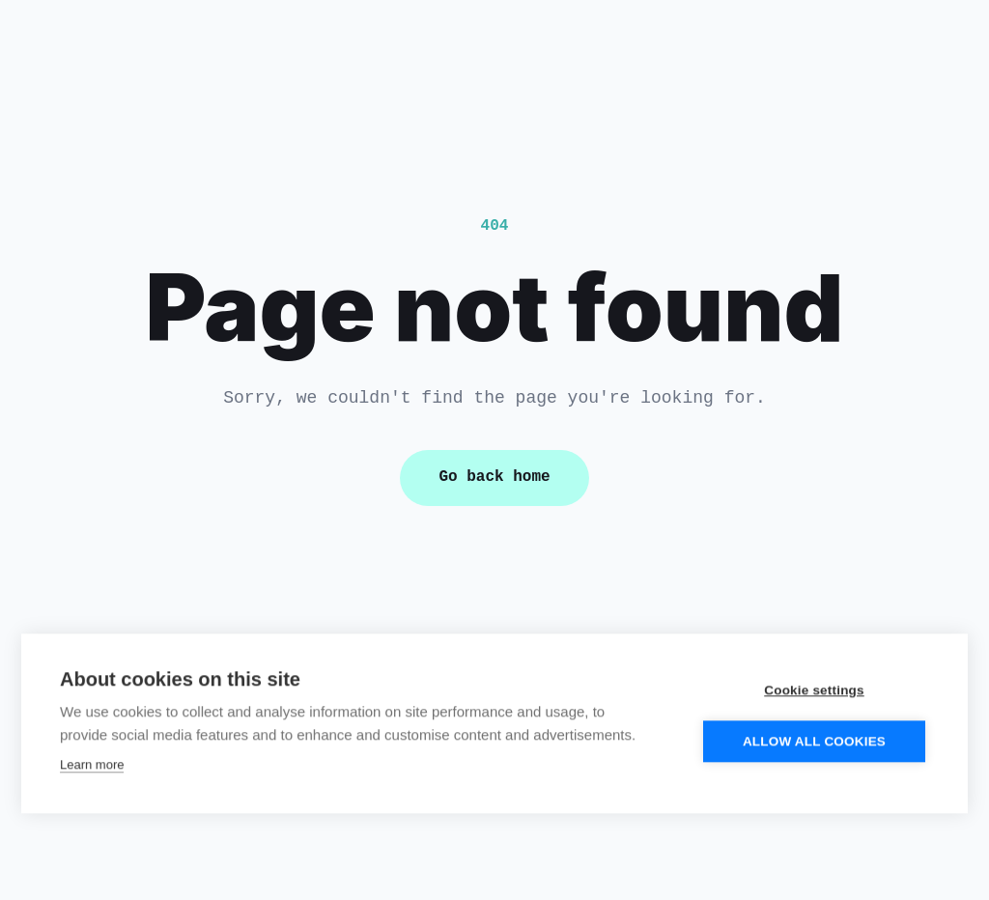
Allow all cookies (814, 740)
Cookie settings (814, 689)
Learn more (92, 763)
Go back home (494, 477)
